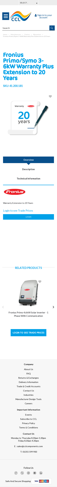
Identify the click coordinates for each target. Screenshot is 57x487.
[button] (52, 27)
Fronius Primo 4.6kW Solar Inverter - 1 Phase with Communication (28, 314)
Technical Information (28, 178)
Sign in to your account (43, 16)
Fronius (27, 34)
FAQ (28, 373)
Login (28, 217)
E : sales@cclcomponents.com (28, 446)
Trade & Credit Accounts (28, 386)
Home (5, 34)
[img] (15, 473)
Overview (28, 159)
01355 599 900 (28, 451)
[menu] (5, 16)
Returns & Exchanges (28, 377)
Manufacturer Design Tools (28, 399)
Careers (28, 403)
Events (28, 414)
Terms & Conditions (28, 427)
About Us (28, 369)
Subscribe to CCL (28, 419)
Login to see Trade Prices (28, 332)
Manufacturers (16, 34)
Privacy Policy (28, 423)
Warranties (37, 34)
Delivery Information (28, 382)
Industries (28, 395)
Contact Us (28, 390)
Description (28, 169)
